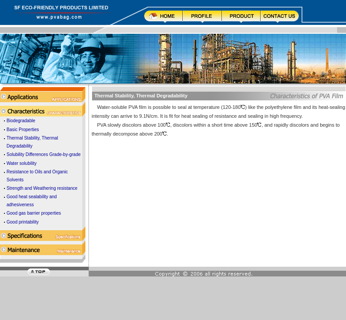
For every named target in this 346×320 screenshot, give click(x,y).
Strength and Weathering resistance (42, 188)
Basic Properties (23, 129)
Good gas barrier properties (34, 213)
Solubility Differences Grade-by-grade (44, 154)
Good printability (23, 222)
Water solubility (21, 163)
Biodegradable (21, 120)
